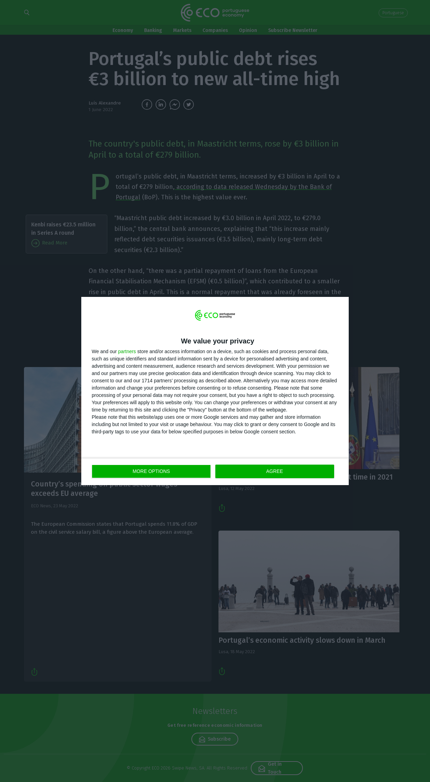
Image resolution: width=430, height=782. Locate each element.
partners (127, 351)
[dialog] (215, 391)
